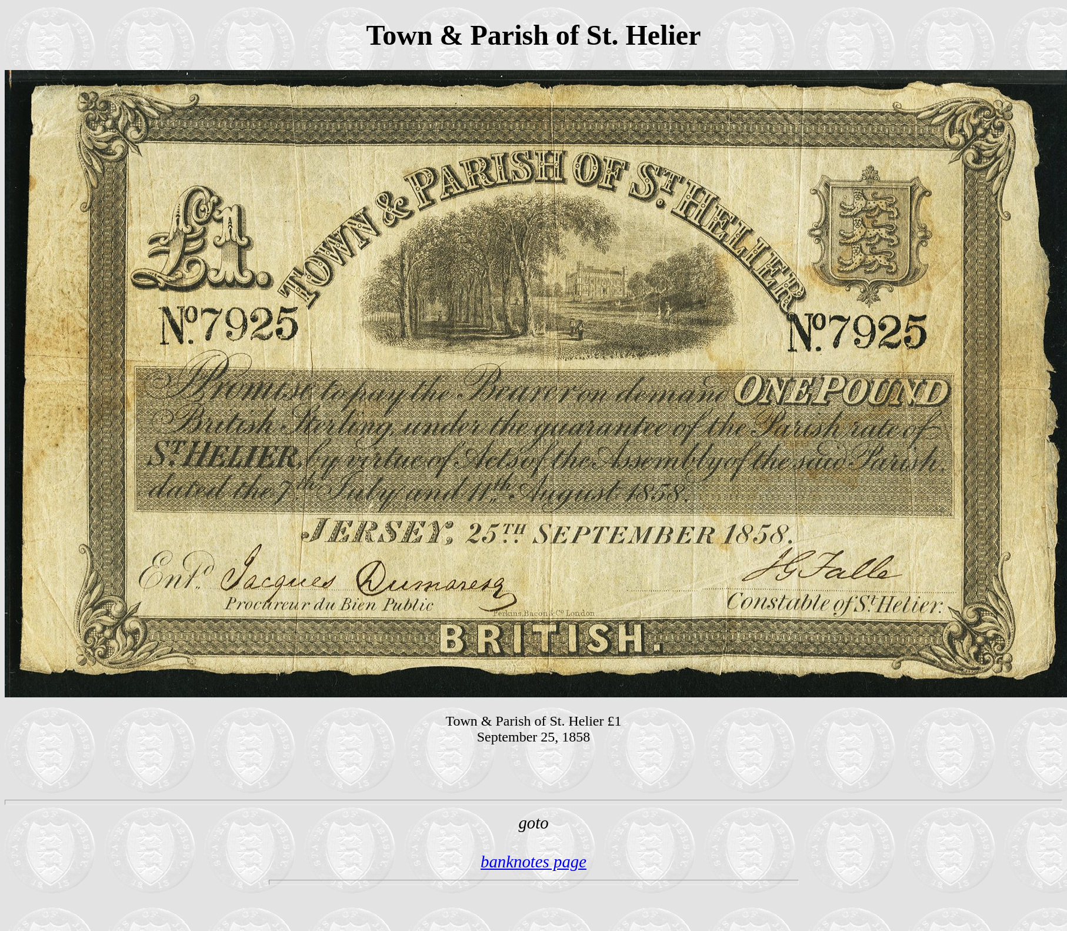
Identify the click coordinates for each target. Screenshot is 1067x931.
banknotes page (533, 861)
